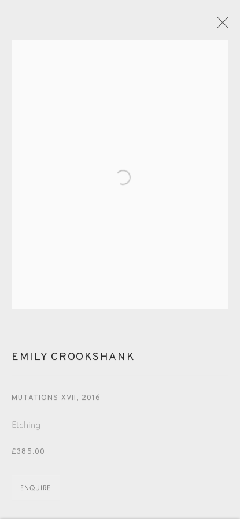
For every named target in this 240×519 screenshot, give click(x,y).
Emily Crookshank (73, 364)
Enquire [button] (35, 494)
